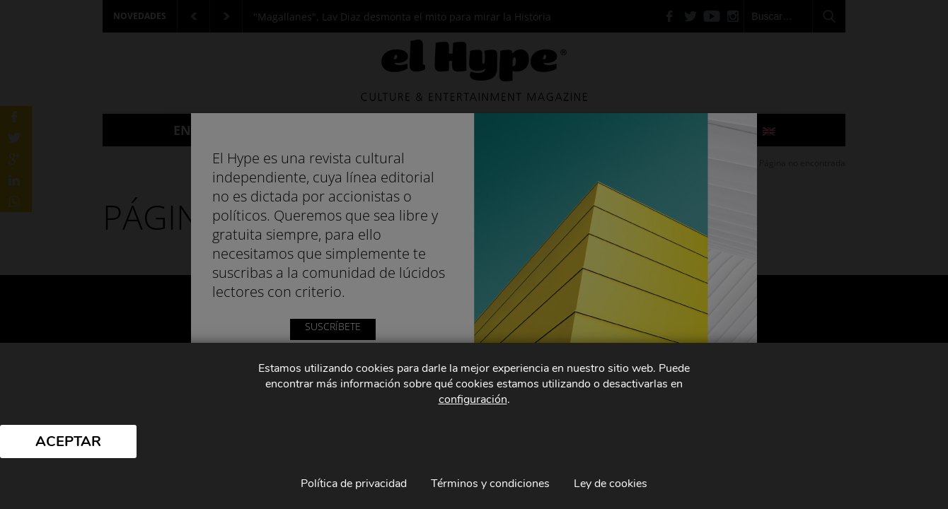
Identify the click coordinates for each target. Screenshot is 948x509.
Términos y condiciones (490, 483)
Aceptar (68, 441)
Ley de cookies (610, 483)
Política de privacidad (354, 483)
